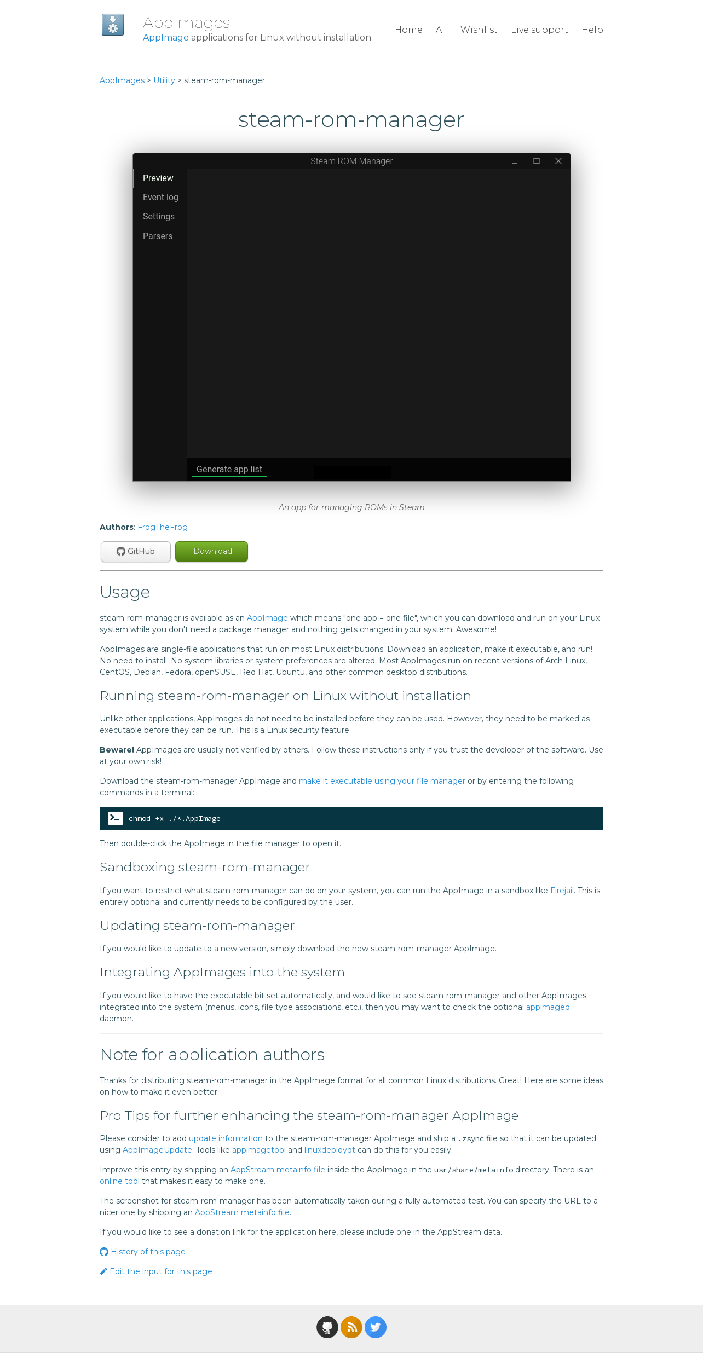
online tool (120, 1181)
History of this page (143, 1252)
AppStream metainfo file (278, 1170)
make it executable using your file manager (382, 781)
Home (409, 30)
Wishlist (479, 30)
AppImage (166, 37)
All (441, 30)
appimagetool (259, 1150)
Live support (539, 30)
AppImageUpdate (157, 1150)
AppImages (186, 22)
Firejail (562, 890)
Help (592, 30)
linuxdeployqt (329, 1150)
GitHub (136, 551)
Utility (164, 80)
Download (211, 551)
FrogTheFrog (162, 527)
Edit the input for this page (156, 1271)
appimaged (548, 1007)
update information (226, 1138)
